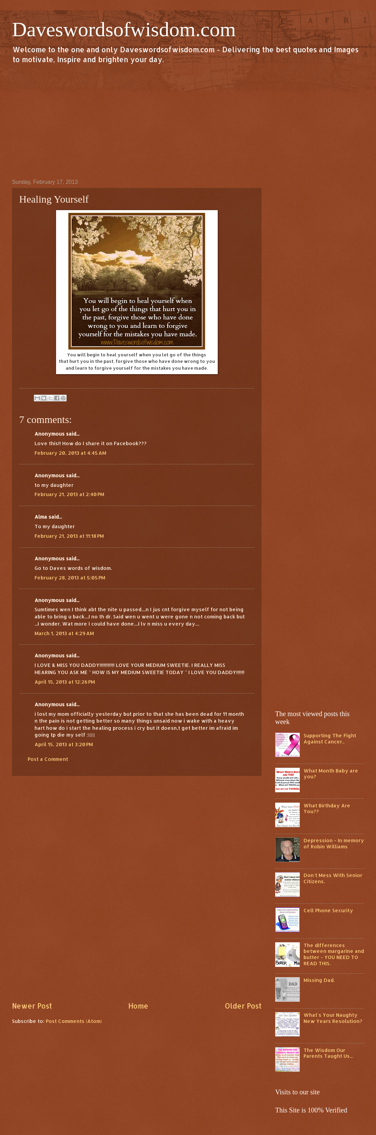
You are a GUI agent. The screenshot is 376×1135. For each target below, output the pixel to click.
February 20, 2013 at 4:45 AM (70, 453)
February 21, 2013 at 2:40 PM (69, 494)
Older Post (243, 1005)
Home (138, 1005)
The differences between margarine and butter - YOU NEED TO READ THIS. (334, 954)
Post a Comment (48, 759)
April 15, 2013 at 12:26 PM (65, 682)
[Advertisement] (188, 121)
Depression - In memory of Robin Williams (334, 843)
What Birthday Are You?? (327, 808)
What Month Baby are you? (331, 773)
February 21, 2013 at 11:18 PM (69, 536)
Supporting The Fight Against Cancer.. (330, 738)
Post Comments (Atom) (74, 1021)
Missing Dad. (319, 980)
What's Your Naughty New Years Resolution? (333, 1018)
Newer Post (32, 1005)
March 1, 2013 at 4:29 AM (64, 633)
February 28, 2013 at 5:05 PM (70, 577)
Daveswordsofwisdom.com (124, 29)
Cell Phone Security (328, 910)
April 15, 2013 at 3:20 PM (64, 744)
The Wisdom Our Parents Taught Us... (328, 1053)
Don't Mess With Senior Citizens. (333, 878)
